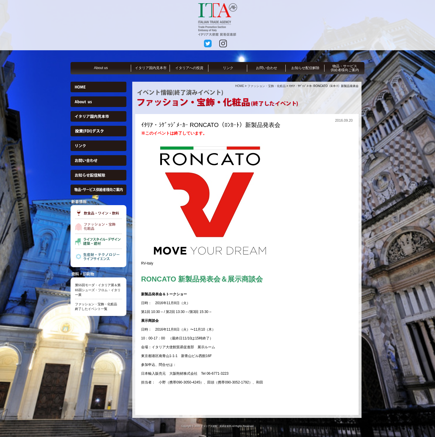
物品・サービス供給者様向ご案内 (345, 68)
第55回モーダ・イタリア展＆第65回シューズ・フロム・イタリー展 (98, 290)
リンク (228, 68)
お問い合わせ (266, 68)
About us (101, 68)
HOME (239, 86)
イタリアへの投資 (189, 68)
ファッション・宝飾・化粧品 (266, 86)
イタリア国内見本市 (151, 68)
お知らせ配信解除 (305, 68)
